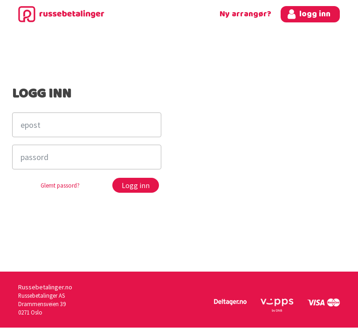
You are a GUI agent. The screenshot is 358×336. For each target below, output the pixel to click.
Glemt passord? (60, 185)
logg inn (314, 14)
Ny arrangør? (245, 14)
